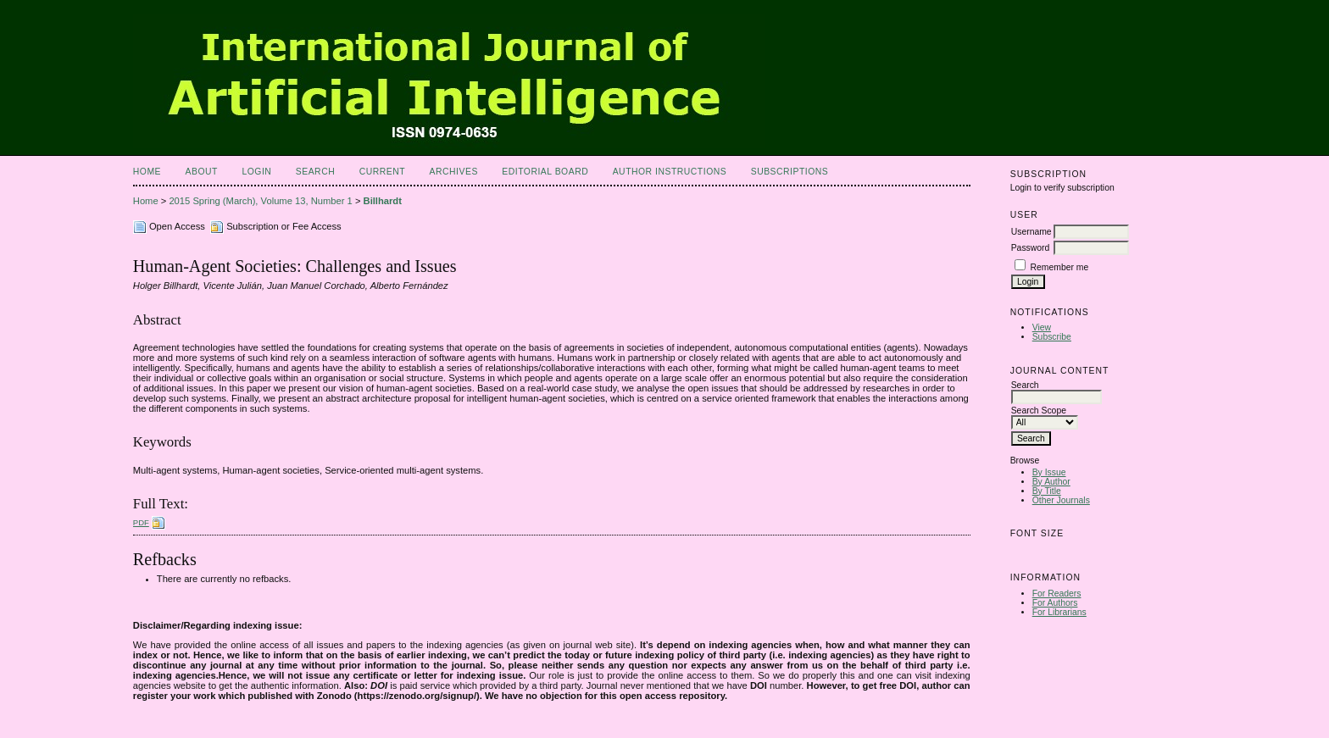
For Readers (1057, 593)
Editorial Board (545, 171)
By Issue (1049, 472)
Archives (454, 171)
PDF (141, 522)
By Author (1051, 481)
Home (147, 171)
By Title (1046, 491)
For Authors (1055, 603)
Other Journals (1061, 500)
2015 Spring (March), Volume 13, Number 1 (260, 201)
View (1041, 327)
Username (1031, 231)
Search (315, 171)
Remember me (1060, 267)
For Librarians (1059, 612)
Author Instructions (670, 171)
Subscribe (1051, 336)
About (202, 171)
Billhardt (383, 201)
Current (382, 171)
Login (256, 171)
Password (1030, 247)
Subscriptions (790, 171)
